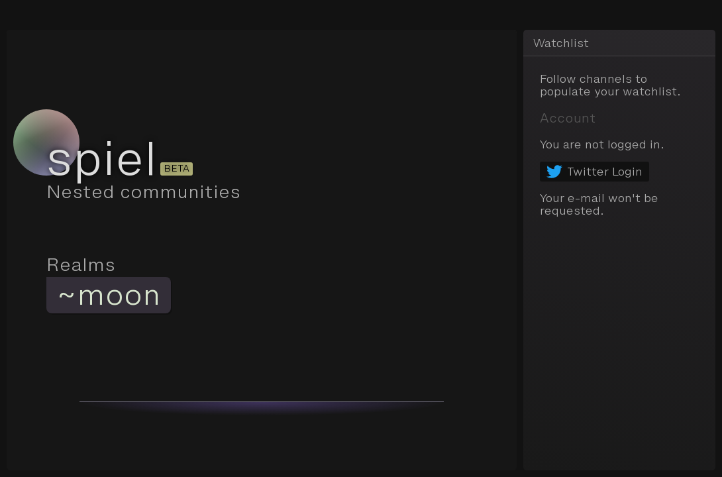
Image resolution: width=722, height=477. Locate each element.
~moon (108, 295)
